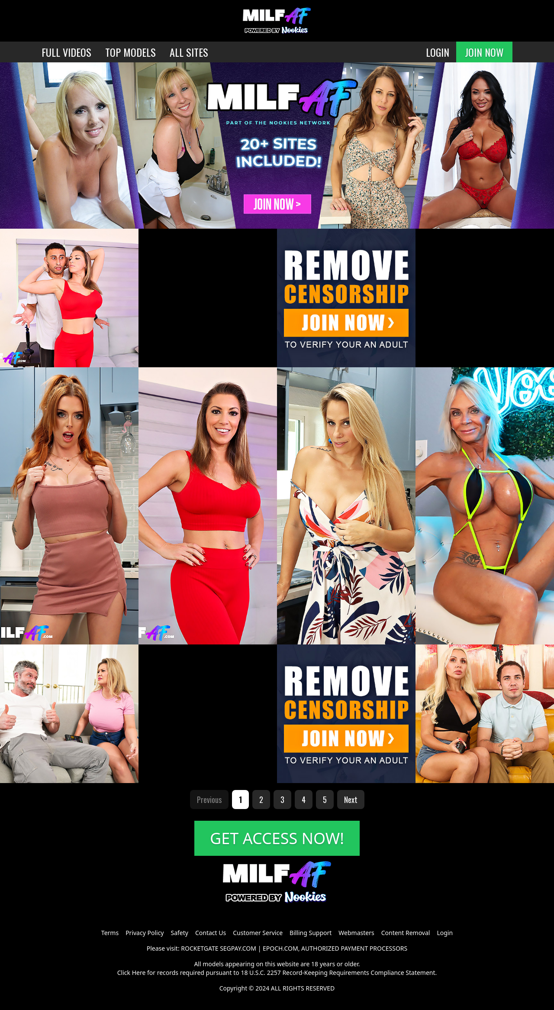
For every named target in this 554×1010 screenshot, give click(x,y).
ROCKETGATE (199, 948)
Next (351, 799)
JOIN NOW (484, 52)
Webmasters (356, 933)
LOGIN (437, 52)
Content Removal (405, 933)
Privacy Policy (145, 933)
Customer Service (258, 933)
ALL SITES (189, 52)
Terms (110, 933)
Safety (179, 933)
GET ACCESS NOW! (277, 838)
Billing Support (311, 933)
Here (139, 972)
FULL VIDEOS (66, 52)
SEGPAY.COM (238, 948)
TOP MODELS (130, 52)
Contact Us (210, 933)
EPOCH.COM (280, 948)
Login (445, 933)
